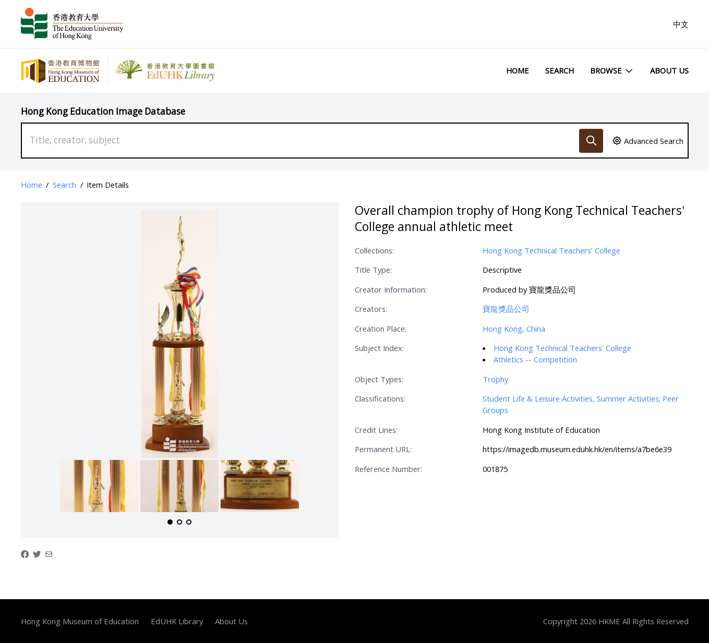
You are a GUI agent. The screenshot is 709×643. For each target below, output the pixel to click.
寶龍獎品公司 (506, 309)
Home (517, 70)
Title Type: (373, 269)
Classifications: (380, 398)
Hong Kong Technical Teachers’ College (551, 250)
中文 (681, 24)
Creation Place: (380, 328)
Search (559, 70)
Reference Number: (388, 469)
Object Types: (379, 379)
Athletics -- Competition (535, 359)
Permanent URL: (383, 449)
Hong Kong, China (514, 328)
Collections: (374, 250)
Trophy (495, 379)
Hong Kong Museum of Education (80, 621)
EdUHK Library (177, 621)
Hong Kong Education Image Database (103, 111)
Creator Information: (391, 289)
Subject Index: (379, 348)
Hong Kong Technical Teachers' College (562, 348)
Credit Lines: (376, 429)
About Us (669, 70)
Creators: (371, 309)
